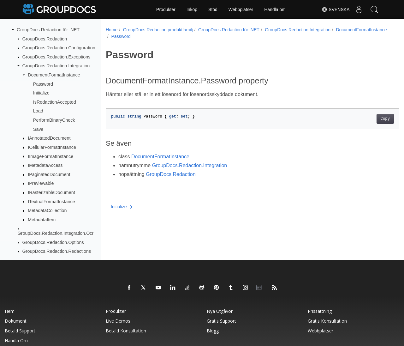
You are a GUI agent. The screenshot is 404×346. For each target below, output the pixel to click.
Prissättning (320, 311)
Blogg (213, 331)
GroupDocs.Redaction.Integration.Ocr (56, 233)
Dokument (16, 321)
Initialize (41, 92)
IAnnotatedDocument (49, 138)
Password (43, 84)
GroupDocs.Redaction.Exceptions (56, 56)
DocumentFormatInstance (54, 74)
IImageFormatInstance (50, 156)
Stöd (212, 9)
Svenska (335, 9)
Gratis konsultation (327, 321)
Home (111, 29)
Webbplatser (241, 9)
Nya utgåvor (220, 311)
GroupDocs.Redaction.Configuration (58, 47)
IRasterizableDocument (51, 192)
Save (38, 129)
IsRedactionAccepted (54, 102)
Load (38, 110)
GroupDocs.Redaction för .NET (48, 29)
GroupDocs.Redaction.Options (53, 242)
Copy (364, 119)
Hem (10, 311)
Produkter (165, 9)
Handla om (275, 9)
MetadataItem (42, 219)
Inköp (192, 9)
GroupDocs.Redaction (44, 38)
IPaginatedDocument (49, 174)
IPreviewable (41, 183)
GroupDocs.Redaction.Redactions (56, 251)
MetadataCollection (47, 210)
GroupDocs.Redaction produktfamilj (158, 29)
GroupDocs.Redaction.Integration (56, 65)
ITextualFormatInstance (51, 201)
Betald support (20, 331)
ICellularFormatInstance (52, 147)
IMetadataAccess (45, 165)
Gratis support (221, 321)
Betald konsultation (126, 331)
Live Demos (118, 321)
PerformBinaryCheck (54, 120)
